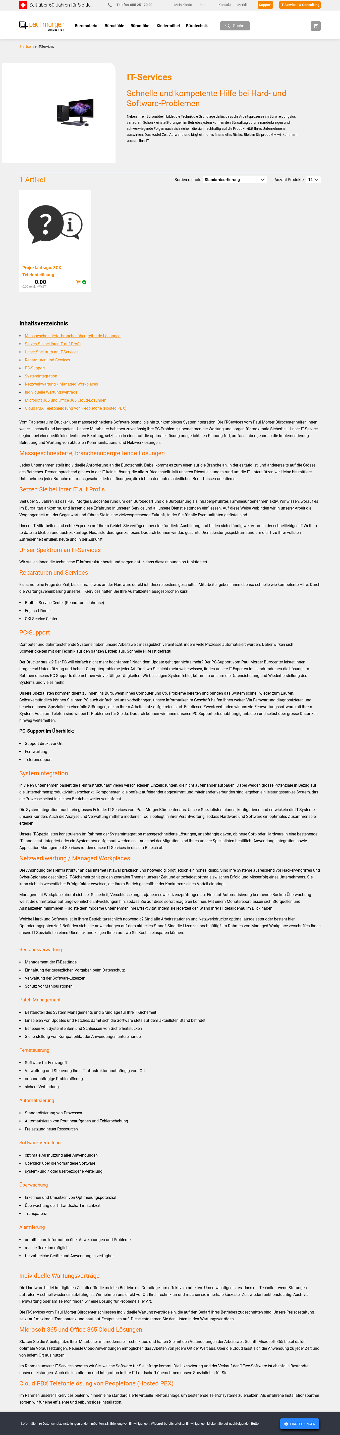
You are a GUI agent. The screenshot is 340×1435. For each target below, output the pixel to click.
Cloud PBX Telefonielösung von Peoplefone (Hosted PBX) (76, 408)
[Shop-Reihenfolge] (235, 179)
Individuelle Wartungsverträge (51, 392)
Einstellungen (302, 1424)
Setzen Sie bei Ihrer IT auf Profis (53, 344)
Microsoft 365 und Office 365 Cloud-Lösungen (65, 400)
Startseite (26, 47)
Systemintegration (41, 376)
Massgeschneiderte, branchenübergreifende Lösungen (73, 335)
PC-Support (35, 368)
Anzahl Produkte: (289, 179)
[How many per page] (313, 179)
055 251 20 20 (132, 5)
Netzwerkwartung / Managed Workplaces (61, 384)
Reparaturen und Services (47, 360)
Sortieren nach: (188, 179)
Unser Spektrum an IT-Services (51, 352)
